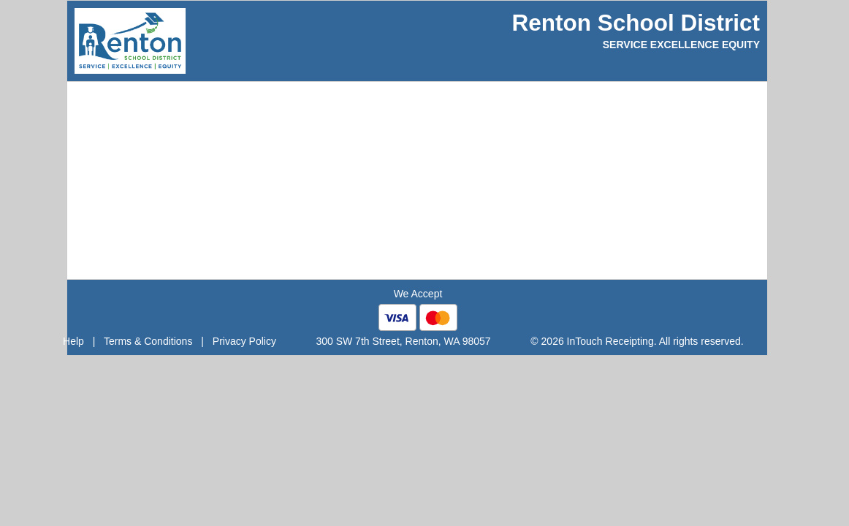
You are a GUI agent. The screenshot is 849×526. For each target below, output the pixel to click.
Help (73, 341)
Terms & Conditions (148, 341)
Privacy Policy (244, 341)
